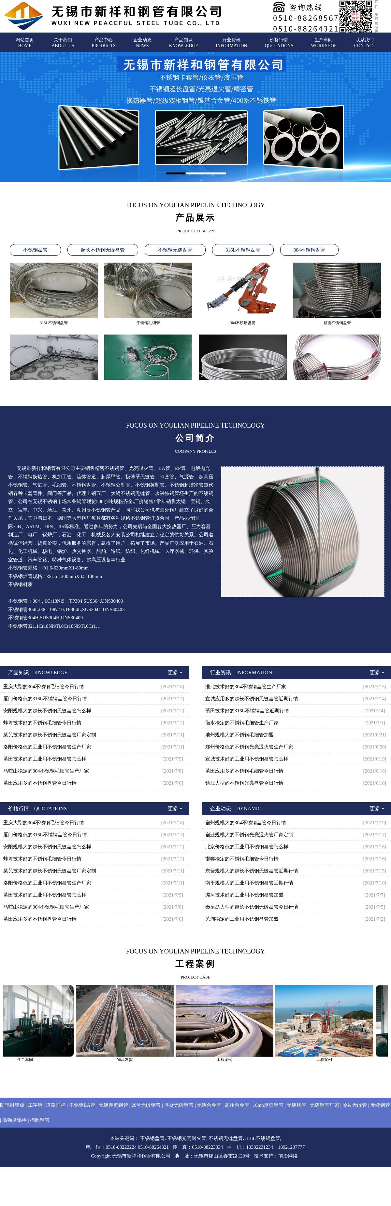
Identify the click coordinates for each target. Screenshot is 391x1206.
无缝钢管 (380, 1105)
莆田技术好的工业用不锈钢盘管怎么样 (44, 758)
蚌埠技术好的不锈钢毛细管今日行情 (42, 722)
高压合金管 (237, 1105)
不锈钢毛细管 (148, 324)
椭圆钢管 (40, 1120)
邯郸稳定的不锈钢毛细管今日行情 (242, 858)
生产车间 (30, 1059)
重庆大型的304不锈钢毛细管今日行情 (43, 686)
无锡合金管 (209, 1105)
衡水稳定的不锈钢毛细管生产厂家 (242, 722)
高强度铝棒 (14, 1120)
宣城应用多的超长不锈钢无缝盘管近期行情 (251, 698)
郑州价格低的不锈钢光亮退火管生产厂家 (249, 746)
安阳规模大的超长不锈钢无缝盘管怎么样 (47, 710)
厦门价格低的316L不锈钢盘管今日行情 (45, 698)
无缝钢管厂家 (324, 1105)
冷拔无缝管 (354, 1105)
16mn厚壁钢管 (268, 1105)
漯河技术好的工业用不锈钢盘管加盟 (244, 895)
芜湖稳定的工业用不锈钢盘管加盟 (242, 919)
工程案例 (229, 1059)
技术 (259, 1155)
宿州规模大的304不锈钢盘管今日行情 (245, 822)
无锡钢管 (296, 1105)
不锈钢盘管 (35, 250)
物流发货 (130, 1059)
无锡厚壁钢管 (113, 1105)
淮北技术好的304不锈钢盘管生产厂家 (245, 686)
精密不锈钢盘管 (337, 324)
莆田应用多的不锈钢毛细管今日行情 (244, 771)
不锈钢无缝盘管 (175, 250)
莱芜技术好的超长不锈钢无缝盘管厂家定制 (49, 734)
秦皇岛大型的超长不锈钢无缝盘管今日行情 (251, 907)
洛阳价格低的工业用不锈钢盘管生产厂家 (47, 746)
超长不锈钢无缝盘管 (103, 250)
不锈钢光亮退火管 (186, 1138)
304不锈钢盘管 (310, 250)
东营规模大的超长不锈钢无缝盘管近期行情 (251, 870)
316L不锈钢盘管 (242, 250)
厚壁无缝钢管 (179, 1105)
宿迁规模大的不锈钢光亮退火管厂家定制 (249, 834)
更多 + (175, 672)
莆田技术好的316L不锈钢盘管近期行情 (247, 710)
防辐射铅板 (12, 1105)
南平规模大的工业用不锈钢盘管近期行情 (249, 882)
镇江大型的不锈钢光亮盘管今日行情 (244, 783)
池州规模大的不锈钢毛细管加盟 (239, 734)
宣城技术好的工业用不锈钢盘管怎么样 (246, 758)
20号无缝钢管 (146, 1105)
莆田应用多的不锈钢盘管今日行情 (40, 783)
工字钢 (35, 1105)
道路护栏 (55, 1105)
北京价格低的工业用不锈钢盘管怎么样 (246, 846)
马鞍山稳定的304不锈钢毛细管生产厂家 (46, 771)
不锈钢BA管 (82, 1105)
